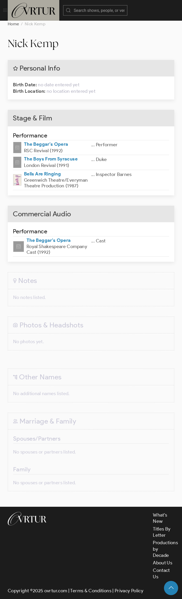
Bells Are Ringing (42, 174)
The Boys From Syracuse (51, 159)
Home (13, 23)
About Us (162, 563)
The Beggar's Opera (46, 144)
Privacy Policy (129, 591)
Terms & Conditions (90, 591)
